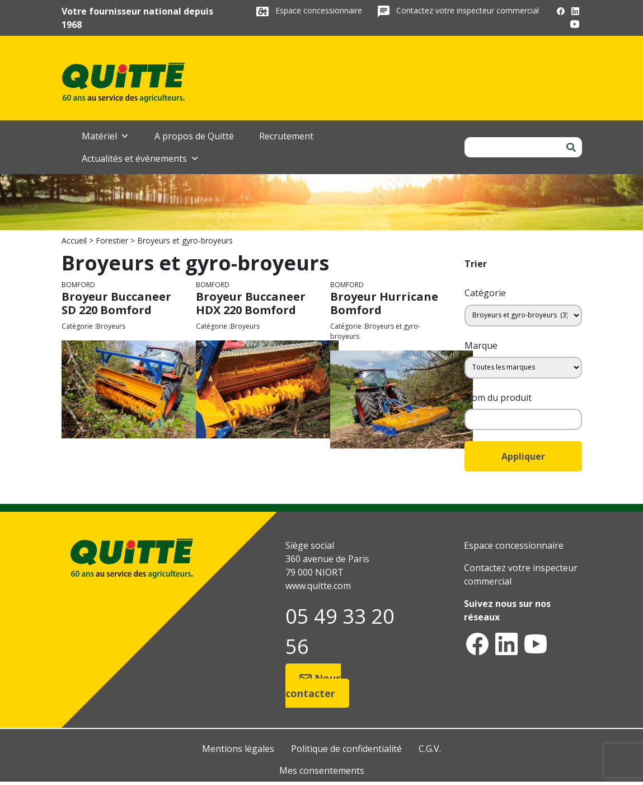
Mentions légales (238, 748)
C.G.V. (430, 748)
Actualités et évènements (140, 158)
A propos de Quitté (194, 136)
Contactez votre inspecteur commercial (467, 10)
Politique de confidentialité (346, 748)
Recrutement (286, 136)
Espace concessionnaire (319, 10)
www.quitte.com (318, 586)
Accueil (74, 240)
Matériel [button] (105, 136)
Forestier (112, 240)
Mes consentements (321, 770)
